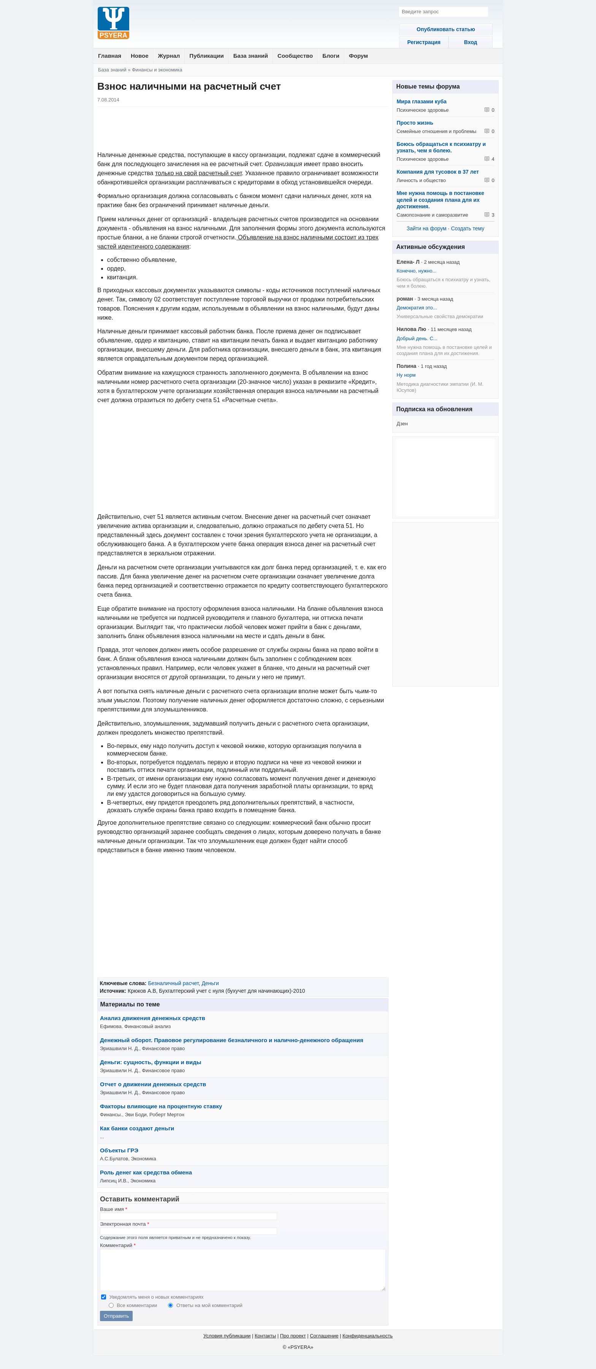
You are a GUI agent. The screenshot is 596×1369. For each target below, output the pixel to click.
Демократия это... (416, 308)
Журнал (169, 55)
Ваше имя (113, 1209)
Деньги (210, 983)
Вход (472, 42)
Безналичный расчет (173, 983)
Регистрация (419, 42)
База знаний (250, 55)
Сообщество (295, 55)
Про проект (293, 1344)
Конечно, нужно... (416, 271)
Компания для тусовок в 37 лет (437, 172)
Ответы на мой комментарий (209, 1313)
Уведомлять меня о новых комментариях (156, 1305)
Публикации (206, 55)
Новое (140, 55)
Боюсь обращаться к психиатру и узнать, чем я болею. (441, 147)
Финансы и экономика (157, 70)
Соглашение (324, 1344)
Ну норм (405, 375)
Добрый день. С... (416, 338)
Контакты (265, 1344)
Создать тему (467, 228)
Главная (109, 55)
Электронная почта (124, 1224)
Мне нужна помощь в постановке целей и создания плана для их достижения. (440, 199)
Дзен (401, 423)
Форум (358, 55)
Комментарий (118, 1245)
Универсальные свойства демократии (439, 316)
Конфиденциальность (367, 1344)
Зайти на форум (427, 228)
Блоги (330, 55)
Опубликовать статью (445, 29)
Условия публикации (226, 1344)
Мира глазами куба (421, 101)
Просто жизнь (414, 123)
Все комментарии (138, 1313)
